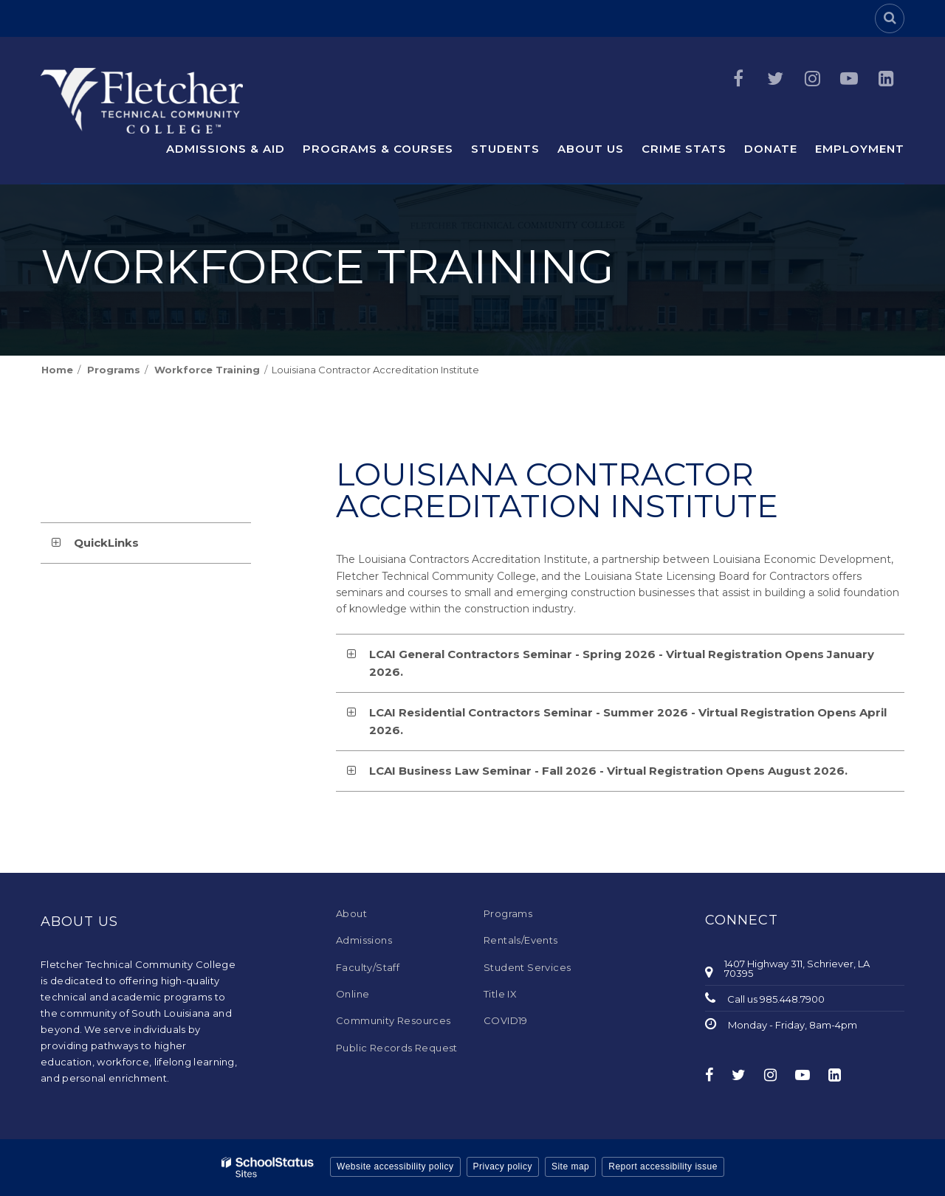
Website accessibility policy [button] (395, 1166)
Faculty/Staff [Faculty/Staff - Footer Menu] (367, 967)
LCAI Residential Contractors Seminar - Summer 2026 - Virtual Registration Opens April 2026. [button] (628, 721)
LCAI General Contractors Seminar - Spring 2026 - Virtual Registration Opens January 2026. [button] (621, 663)
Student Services (527, 967)
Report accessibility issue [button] (663, 1166)
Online (352, 994)
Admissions (364, 940)
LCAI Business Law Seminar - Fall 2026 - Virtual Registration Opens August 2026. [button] (608, 771)
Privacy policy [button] (502, 1166)
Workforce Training (207, 370)
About (351, 913)
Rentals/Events (521, 940)
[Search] (889, 18)
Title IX (500, 994)
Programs (113, 370)
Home (57, 370)
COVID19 (506, 1020)
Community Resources (393, 1020)
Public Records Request (397, 1048)
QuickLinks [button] (106, 543)
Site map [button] (570, 1166)
